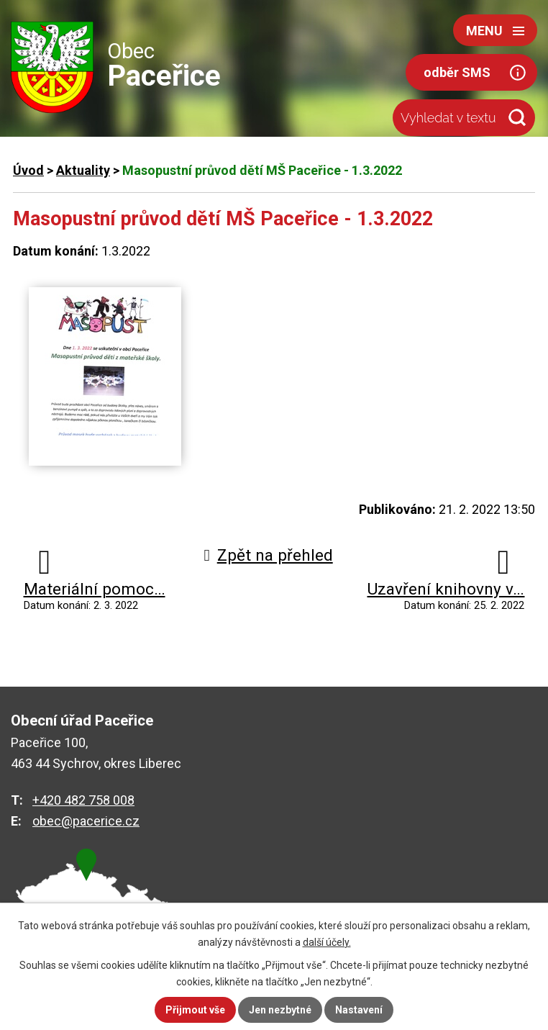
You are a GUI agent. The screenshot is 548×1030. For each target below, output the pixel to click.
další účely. (327, 942)
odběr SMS (457, 72)
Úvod (28, 170)
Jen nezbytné (280, 1010)
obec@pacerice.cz (86, 820)
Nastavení (359, 1010)
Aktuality (83, 170)
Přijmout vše (195, 1010)
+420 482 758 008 (83, 800)
